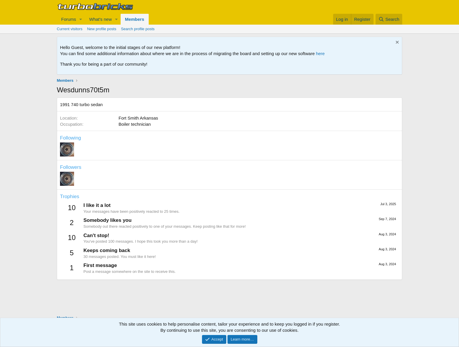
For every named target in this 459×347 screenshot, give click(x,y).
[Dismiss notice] (396, 43)
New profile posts (101, 29)
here (320, 53)
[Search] (389, 19)
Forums (68, 19)
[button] (81, 19)
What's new (100, 19)
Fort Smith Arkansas (138, 117)
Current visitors (69, 29)
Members (134, 19)
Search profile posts (138, 29)
